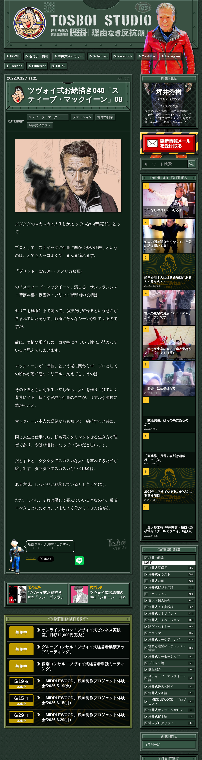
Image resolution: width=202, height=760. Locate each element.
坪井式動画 (171, 581)
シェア (31, 558)
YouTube (148, 56)
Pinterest (39, 66)
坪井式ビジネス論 (171, 587)
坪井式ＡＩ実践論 (171, 607)
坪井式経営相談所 (171, 686)
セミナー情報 (38, 56)
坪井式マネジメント (171, 613)
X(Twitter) (100, 56)
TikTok (60, 66)
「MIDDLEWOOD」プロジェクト (171, 701)
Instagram (172, 56)
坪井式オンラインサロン (171, 710)
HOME (14, 56)
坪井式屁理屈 (171, 568)
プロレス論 (171, 663)
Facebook (124, 56)
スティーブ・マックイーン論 (49, 117)
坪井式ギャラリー (70, 56)
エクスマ (171, 633)
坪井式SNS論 (171, 693)
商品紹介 (171, 669)
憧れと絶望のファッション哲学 (171, 648)
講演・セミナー (171, 626)
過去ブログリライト (171, 723)
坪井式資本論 (171, 716)
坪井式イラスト (40, 125)
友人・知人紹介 (171, 600)
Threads (16, 66)
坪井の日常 (105, 117)
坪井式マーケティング (171, 639)
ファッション (82, 117)
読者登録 (194, 151)
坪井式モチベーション (171, 620)
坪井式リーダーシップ (171, 656)
